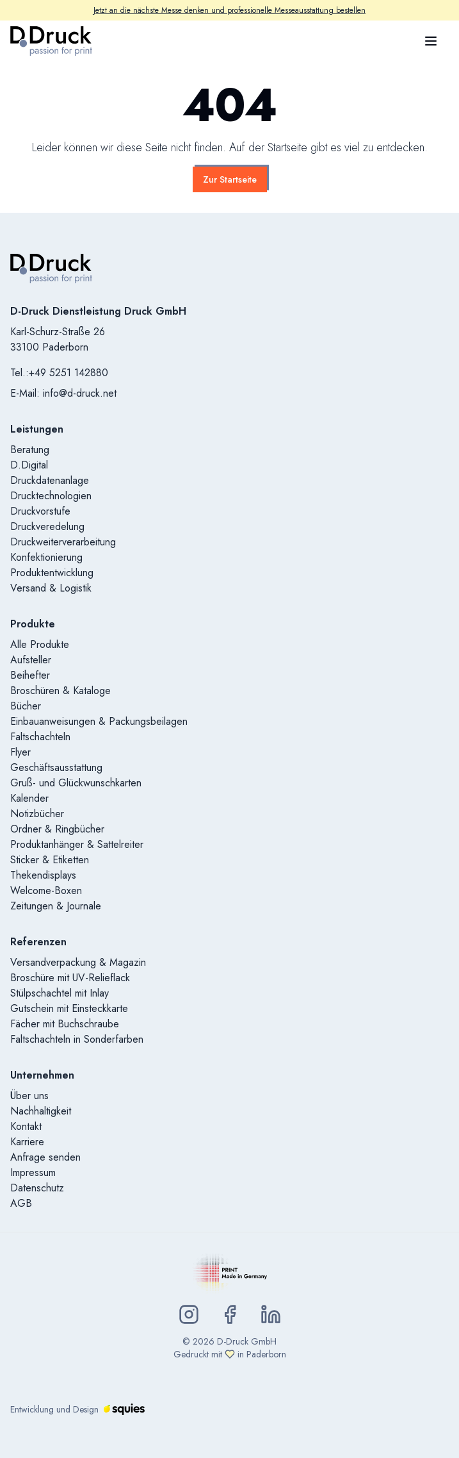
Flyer (20, 752)
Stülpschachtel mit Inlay (59, 993)
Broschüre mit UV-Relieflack (70, 977)
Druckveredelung (47, 526)
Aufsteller (30, 659)
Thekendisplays (43, 875)
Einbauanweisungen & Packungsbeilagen (99, 721)
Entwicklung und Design (77, 1409)
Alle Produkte (39, 644)
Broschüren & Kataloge (60, 690)
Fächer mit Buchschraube (64, 1023)
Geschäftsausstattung (56, 767)
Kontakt (26, 1126)
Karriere (27, 1141)
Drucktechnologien (51, 495)
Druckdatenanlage (49, 480)
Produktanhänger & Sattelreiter (76, 844)
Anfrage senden (45, 1157)
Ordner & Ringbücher (57, 829)
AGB (21, 1203)
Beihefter (30, 675)
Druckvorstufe (40, 511)
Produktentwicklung (51, 572)
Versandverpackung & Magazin (78, 962)
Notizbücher (37, 813)
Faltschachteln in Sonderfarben (76, 1039)
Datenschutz (37, 1187)
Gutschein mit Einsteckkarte (69, 1008)
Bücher (25, 706)
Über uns (29, 1095)
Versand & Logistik (51, 588)
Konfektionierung (46, 557)
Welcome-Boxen (46, 890)
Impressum (33, 1172)
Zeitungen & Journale (55, 906)
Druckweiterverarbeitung (63, 541)
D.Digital (29, 465)
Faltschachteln (40, 736)
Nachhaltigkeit (40, 1111)
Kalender (29, 798)
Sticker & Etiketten (49, 859)
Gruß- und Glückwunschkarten (75, 782)
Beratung (29, 449)
